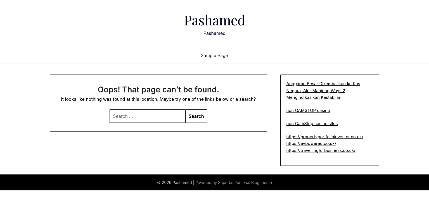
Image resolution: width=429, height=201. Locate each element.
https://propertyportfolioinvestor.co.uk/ (324, 136)
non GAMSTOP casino (308, 110)
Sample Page (214, 55)
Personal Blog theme (253, 182)
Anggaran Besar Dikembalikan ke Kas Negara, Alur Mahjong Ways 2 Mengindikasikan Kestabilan (323, 90)
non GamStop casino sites (312, 123)
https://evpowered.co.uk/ (311, 143)
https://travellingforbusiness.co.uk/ (320, 150)
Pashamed (214, 20)
